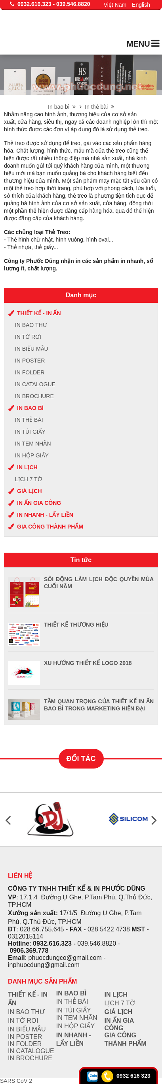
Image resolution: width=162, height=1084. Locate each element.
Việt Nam (115, 5)
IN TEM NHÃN (33, 443)
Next (154, 819)
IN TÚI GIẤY (30, 432)
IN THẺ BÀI (29, 420)
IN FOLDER (30, 372)
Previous (8, 819)
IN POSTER (30, 360)
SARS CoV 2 (16, 1081)
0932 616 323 (133, 1076)
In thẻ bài (99, 107)
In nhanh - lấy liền (45, 515)
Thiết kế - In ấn (39, 313)
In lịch (27, 467)
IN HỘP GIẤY (32, 455)
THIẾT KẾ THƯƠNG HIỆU (76, 624)
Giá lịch (29, 491)
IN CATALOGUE (35, 384)
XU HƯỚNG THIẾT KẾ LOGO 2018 (88, 663)
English (141, 5)
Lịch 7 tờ (28, 479)
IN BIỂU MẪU (31, 349)
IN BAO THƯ (31, 325)
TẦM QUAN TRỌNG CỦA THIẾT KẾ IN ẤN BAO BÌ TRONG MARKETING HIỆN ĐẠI (99, 705)
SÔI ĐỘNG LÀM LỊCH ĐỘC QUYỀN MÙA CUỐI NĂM (99, 582)
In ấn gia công (39, 503)
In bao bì (62, 107)
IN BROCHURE (34, 396)
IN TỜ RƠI (28, 337)
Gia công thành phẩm (50, 526)
